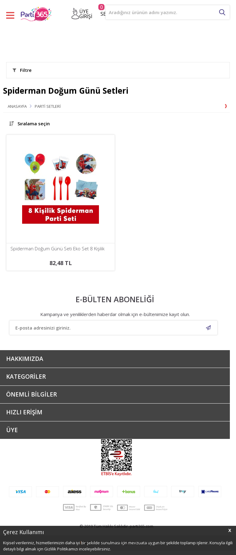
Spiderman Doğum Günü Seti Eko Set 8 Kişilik (57, 248)
